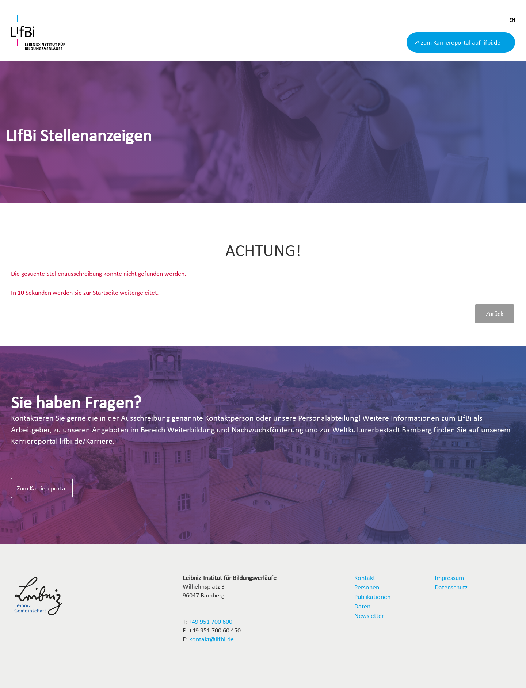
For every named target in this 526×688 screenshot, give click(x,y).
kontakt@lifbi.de (211, 638)
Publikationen (372, 596)
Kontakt (364, 577)
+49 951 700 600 (210, 621)
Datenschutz (451, 587)
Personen (366, 587)
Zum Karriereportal (42, 488)
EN (512, 20)
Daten (362, 606)
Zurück (494, 313)
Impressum (449, 577)
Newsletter (369, 615)
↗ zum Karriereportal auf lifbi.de (457, 42)
